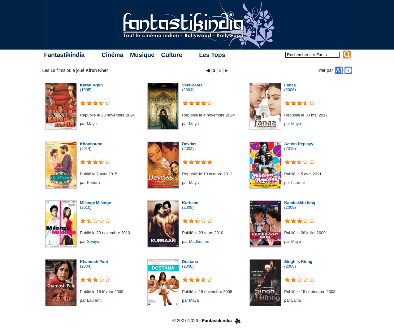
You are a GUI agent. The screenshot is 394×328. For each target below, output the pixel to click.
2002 (188, 148)
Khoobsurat (91, 144)
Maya (92, 123)
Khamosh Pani (94, 261)
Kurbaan (190, 202)
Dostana (190, 261)
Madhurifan (199, 241)
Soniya (93, 241)
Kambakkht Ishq (299, 202)
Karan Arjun (91, 85)
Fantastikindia (64, 54)
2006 (290, 89)
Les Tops (212, 54)
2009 (188, 207)
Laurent (298, 182)
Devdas (189, 144)
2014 (85, 148)
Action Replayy (298, 144)
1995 (85, 89)
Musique (142, 54)
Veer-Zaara (192, 85)
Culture (171, 54)
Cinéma (112, 54)
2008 (188, 266)
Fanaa (290, 85)
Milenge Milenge (95, 202)
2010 (290, 148)
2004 (188, 89)
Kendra (93, 182)
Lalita (296, 300)
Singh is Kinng (298, 261)
